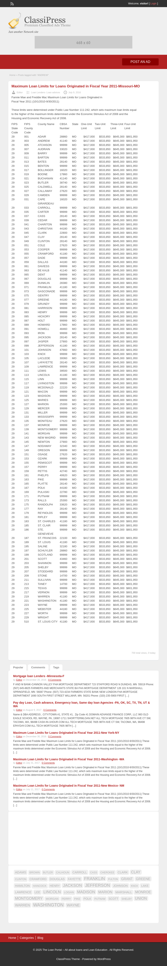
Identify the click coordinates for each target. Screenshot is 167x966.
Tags (56, 667)
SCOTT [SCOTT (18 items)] (113, 898)
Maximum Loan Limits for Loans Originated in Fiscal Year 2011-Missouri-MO (75, 86)
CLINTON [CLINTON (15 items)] (20, 879)
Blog (40, 937)
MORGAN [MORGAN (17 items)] (52, 898)
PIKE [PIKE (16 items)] (77, 898)
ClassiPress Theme (68, 959)
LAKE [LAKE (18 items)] (145, 885)
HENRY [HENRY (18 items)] (55, 885)
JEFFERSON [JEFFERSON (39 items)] (97, 885)
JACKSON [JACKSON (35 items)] (72, 885)
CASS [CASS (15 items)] (93, 872)
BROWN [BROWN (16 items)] (34, 872)
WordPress (104, 959)
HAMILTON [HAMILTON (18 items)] (22, 885)
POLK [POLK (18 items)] (87, 898)
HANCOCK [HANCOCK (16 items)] (40, 885)
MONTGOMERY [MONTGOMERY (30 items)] (29, 898)
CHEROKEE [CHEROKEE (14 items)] (107, 872)
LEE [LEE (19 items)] (37, 892)
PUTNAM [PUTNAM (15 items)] (99, 898)
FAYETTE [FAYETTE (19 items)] (74, 879)
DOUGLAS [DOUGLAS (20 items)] (57, 879)
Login (154, 3)
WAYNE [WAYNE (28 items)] (73, 905)
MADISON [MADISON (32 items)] (86, 892)
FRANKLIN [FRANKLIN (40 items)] (94, 878)
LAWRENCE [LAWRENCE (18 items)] (23, 892)
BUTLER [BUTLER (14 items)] (48, 872)
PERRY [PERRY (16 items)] (66, 898)
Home (12, 75)
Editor (20, 92)
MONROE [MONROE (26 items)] (143, 892)
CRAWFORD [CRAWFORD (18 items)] (37, 879)
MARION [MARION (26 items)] (105, 892)
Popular (18, 667)
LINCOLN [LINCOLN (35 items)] (52, 892)
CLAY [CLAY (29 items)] (135, 872)
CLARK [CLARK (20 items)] (123, 872)
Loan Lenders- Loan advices (45, 92)
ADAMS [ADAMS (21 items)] (20, 872)
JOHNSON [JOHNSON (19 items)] (120, 885)
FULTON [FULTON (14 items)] (113, 879)
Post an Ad (140, 62)
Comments (38, 667)
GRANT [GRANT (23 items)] (127, 879)
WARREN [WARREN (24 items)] (22, 905)
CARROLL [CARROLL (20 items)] (79, 872)
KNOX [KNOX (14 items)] (134, 885)
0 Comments (54, 680)
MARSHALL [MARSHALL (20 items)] (123, 892)
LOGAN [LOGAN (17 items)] (69, 892)
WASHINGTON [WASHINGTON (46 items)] (48, 904)
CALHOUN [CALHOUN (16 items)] (62, 872)
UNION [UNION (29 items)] (141, 898)
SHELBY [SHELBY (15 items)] (126, 898)
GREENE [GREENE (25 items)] (143, 879)
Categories (27, 937)
